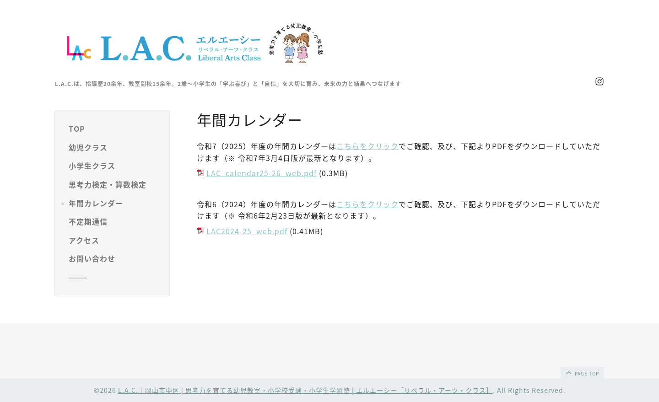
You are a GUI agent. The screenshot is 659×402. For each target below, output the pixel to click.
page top (581, 372)
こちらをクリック (367, 145)
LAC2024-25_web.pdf (246, 230)
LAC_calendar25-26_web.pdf (261, 172)
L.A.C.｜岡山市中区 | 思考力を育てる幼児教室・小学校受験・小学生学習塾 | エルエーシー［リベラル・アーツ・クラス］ (305, 390)
